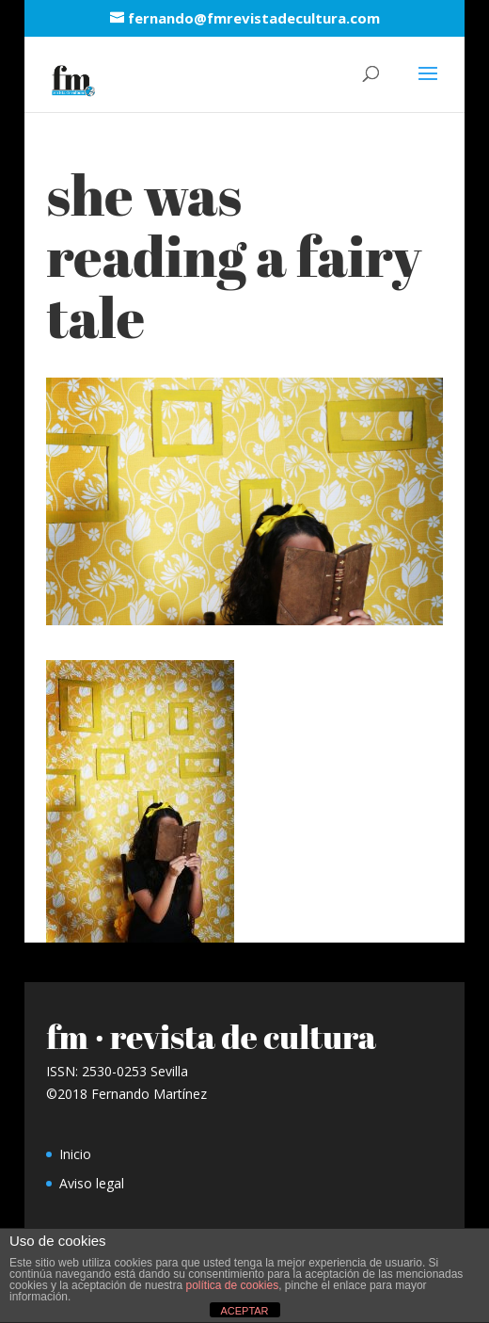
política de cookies (231, 1285)
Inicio (75, 1154)
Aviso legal (91, 1183)
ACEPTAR (244, 1310)
